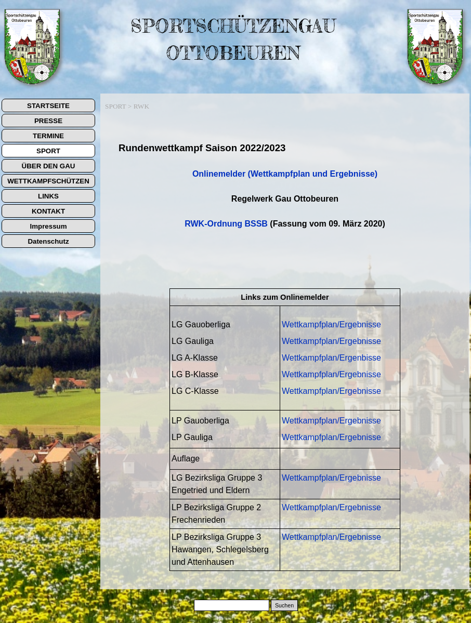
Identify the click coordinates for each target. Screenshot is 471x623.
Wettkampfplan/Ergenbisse (331, 357)
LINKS (48, 196)
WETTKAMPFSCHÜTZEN (48, 181)
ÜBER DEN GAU (48, 166)
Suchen (284, 605)
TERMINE (48, 136)
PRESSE (48, 121)
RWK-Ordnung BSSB (226, 223)
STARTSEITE (48, 106)
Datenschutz (48, 241)
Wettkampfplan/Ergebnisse (331, 324)
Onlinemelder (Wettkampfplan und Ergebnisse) (284, 173)
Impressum (48, 226)
